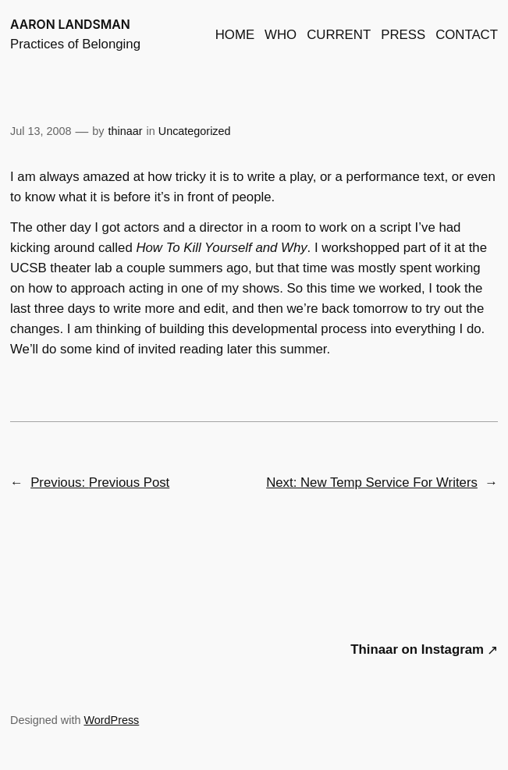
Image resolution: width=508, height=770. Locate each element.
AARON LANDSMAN (70, 24)
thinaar (125, 131)
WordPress (111, 720)
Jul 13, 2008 (40, 131)
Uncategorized (194, 131)
